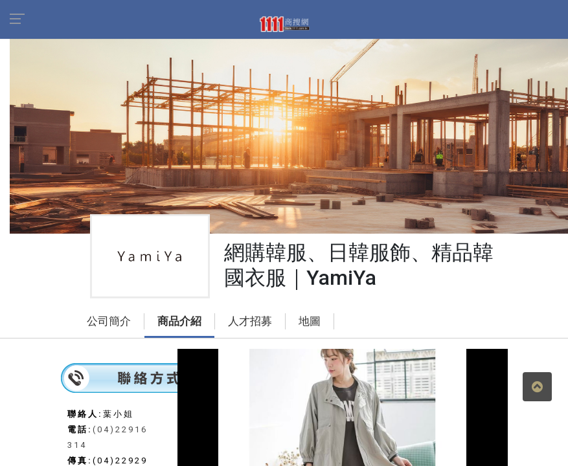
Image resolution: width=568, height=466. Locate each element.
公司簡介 (109, 321)
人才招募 (250, 321)
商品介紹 (179, 321)
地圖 (310, 321)
